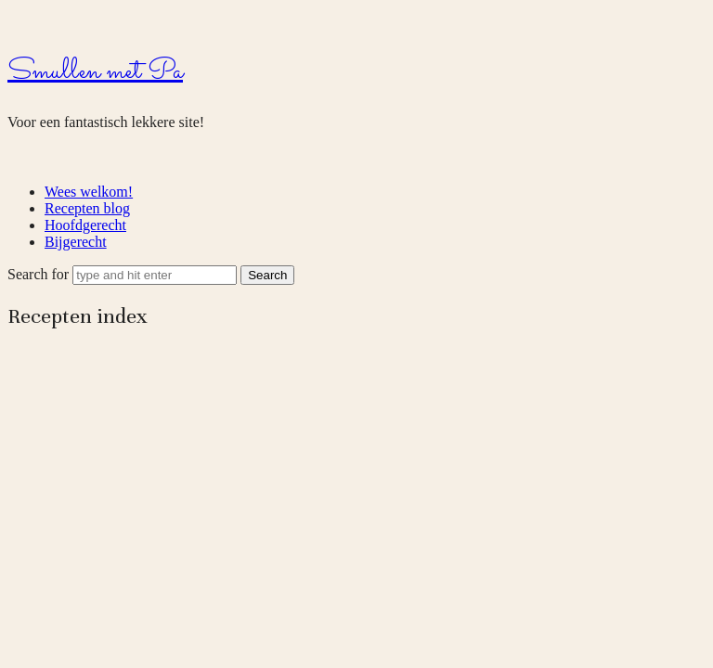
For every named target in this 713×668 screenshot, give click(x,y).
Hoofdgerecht (85, 225)
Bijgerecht (76, 242)
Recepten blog (87, 208)
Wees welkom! (89, 191)
